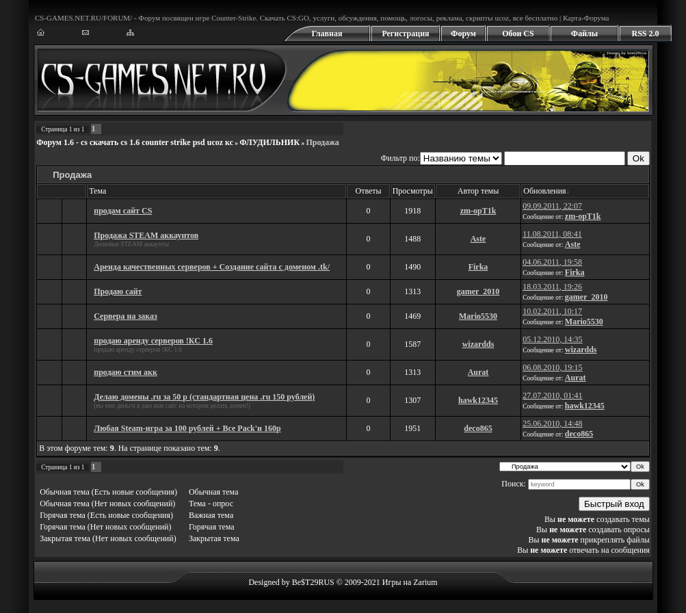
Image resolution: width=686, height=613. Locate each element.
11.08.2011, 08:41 (552, 234)
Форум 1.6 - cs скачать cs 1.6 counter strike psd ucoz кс (134, 142)
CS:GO (297, 18)
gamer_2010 (478, 291)
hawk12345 (478, 400)
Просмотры (413, 191)
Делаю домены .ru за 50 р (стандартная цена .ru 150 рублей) (204, 397)
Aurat (478, 372)
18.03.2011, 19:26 (552, 286)
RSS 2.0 (645, 33)
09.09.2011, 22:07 (552, 206)
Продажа (322, 142)
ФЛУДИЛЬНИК (269, 142)
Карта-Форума (586, 18)
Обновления (544, 191)
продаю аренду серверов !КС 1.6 (153, 340)
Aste (478, 239)
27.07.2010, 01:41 (552, 395)
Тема (97, 191)
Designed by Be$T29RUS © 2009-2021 (314, 582)
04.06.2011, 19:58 (552, 262)
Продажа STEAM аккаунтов (146, 235)
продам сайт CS (123, 211)
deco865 (478, 428)
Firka (478, 267)
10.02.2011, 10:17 (552, 311)
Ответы (368, 191)
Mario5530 (478, 316)
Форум (463, 33)
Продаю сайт (118, 291)
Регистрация (405, 33)
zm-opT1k (478, 211)
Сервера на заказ (125, 316)
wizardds (478, 344)
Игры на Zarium (410, 582)
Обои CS (517, 33)
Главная (327, 33)
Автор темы (478, 191)
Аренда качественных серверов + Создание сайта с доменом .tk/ (212, 267)
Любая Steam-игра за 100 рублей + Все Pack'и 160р (187, 428)
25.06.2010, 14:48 (552, 423)
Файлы (584, 33)
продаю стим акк (125, 372)
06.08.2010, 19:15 (552, 367)
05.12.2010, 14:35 (552, 339)
